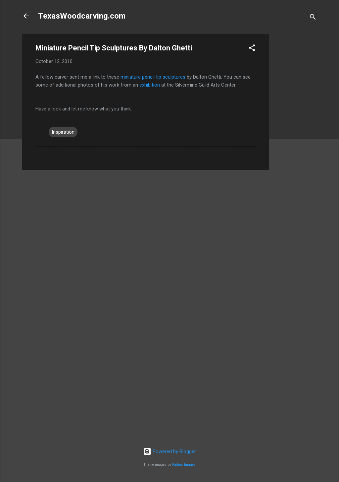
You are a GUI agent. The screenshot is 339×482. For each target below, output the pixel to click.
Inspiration (63, 132)
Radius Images (184, 464)
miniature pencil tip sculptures (153, 77)
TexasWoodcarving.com (81, 16)
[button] (252, 49)
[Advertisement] (295, 133)
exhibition (149, 85)
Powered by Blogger (169, 451)
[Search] (313, 18)
